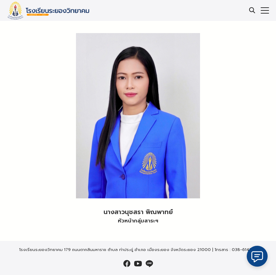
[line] (149, 263)
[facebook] (127, 263)
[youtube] (138, 263)
